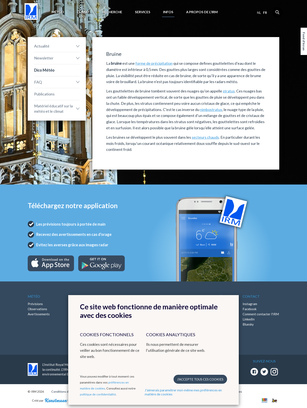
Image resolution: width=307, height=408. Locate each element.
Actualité (41, 46)
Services (142, 12)
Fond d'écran (304, 41)
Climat (83, 12)
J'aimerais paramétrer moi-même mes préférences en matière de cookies (183, 392)
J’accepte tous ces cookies (200, 379)
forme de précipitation (154, 63)
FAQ (38, 82)
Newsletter (44, 58)
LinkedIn (249, 319)
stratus (229, 91)
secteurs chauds (205, 137)
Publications (44, 94)
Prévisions (35, 304)
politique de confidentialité (98, 394)
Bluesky (248, 324)
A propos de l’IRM (202, 12)
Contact (251, 296)
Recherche (112, 12)
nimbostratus (211, 109)
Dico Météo (44, 70)
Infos (168, 12)
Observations (37, 309)
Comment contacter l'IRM (261, 314)
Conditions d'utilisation (66, 391)
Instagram (250, 304)
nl (259, 12)
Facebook (249, 309)
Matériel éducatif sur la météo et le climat (53, 109)
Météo (58, 12)
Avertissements (39, 314)
